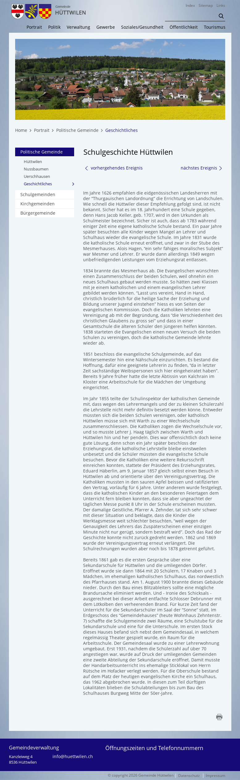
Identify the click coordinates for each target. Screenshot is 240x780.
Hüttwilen (33, 161)
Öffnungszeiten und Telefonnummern (154, 748)
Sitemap (206, 5)
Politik (54, 27)
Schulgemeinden (37, 194)
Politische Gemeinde (41, 152)
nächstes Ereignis (202, 168)
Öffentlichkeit (184, 27)
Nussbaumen (36, 169)
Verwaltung (78, 27)
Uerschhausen (37, 176)
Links (221, 5)
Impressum (215, 775)
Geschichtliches (49, 184)
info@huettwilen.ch (73, 756)
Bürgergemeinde (37, 213)
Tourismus (214, 27)
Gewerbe (105, 27)
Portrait (34, 27)
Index (190, 5)
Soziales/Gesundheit (142, 27)
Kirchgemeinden (37, 204)
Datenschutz (189, 775)
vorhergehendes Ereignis (113, 168)
